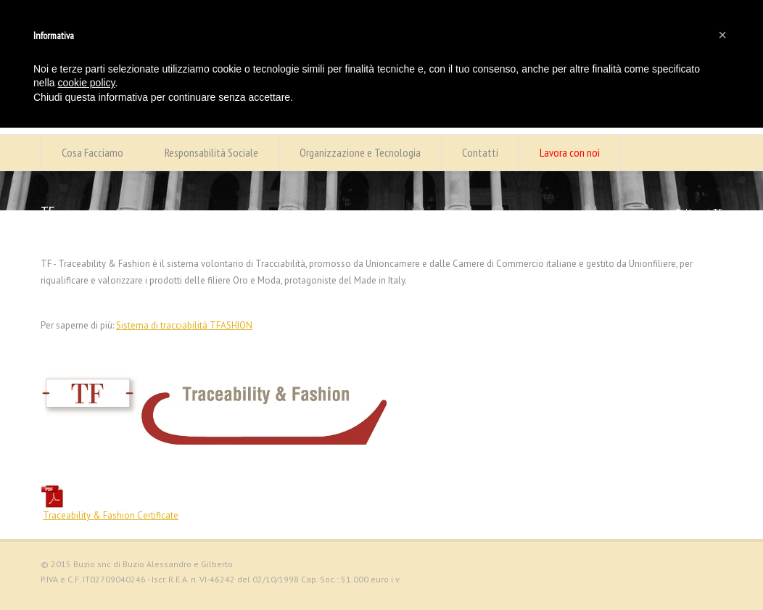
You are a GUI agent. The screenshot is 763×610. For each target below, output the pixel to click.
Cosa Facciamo (92, 152)
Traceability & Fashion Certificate (110, 515)
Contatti (480, 152)
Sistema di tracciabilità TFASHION (184, 325)
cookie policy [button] (86, 82)
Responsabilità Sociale (211, 152)
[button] (722, 34)
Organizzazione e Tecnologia (360, 152)
